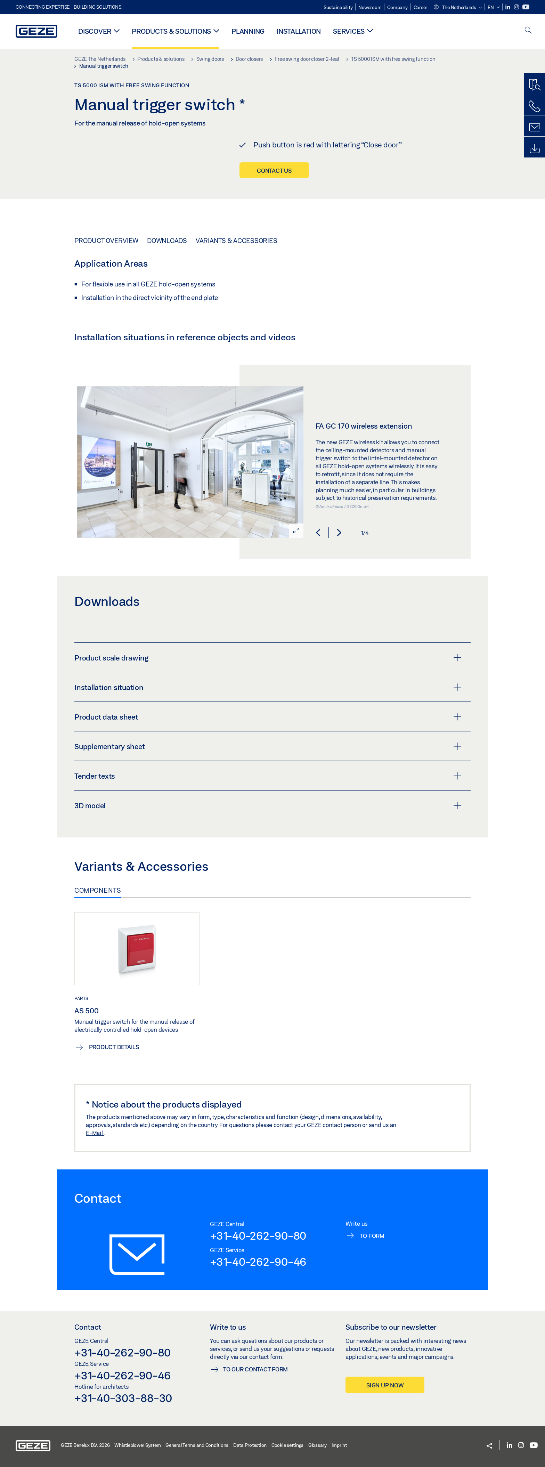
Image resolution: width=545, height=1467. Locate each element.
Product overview (106, 240)
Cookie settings (287, 1445)
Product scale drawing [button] (267, 658)
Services (349, 31)
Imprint (339, 1445)
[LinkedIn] (508, 7)
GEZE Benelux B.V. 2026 (85, 1445)
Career (421, 7)
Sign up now (385, 1385)
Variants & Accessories (236, 240)
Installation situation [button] (267, 687)
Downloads (167, 240)
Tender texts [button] (267, 776)
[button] (457, 7)
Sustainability (338, 7)
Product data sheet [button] (267, 717)
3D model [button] (267, 805)
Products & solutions (171, 31)
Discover (94, 31)
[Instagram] (517, 7)
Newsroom (369, 7)
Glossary (317, 1445)
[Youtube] (525, 7)
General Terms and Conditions (196, 1445)
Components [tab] (97, 890)
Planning (248, 31)
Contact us (274, 170)
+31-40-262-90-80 (258, 1235)
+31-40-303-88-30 (123, 1398)
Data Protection (250, 1445)
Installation (299, 31)
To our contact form (255, 1369)
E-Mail (95, 1132)
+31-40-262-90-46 (258, 1261)
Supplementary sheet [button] (267, 746)
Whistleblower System (137, 1445)
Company (397, 7)
